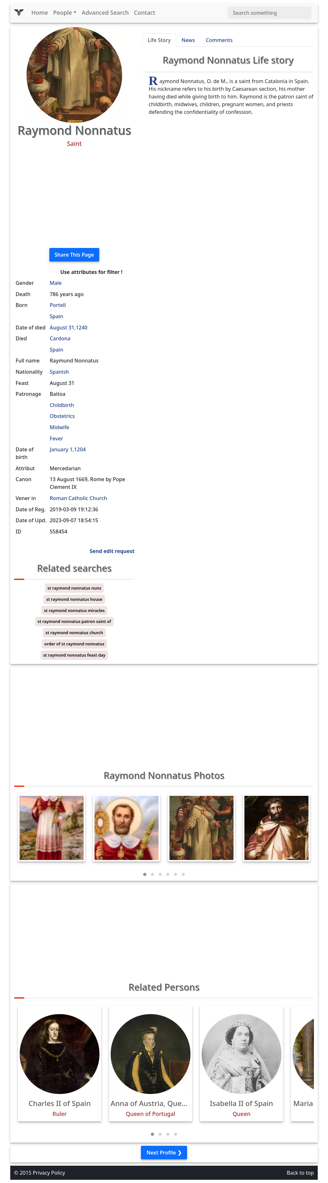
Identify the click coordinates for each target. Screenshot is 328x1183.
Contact (144, 12)
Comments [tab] (219, 40)
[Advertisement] (74, 198)
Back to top (300, 1172)
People (62, 12)
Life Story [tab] (159, 40)
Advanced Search (105, 12)
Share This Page (74, 254)
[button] (145, 874)
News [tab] (188, 40)
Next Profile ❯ (163, 1152)
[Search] (269, 12)
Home (39, 12)
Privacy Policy (49, 1172)
